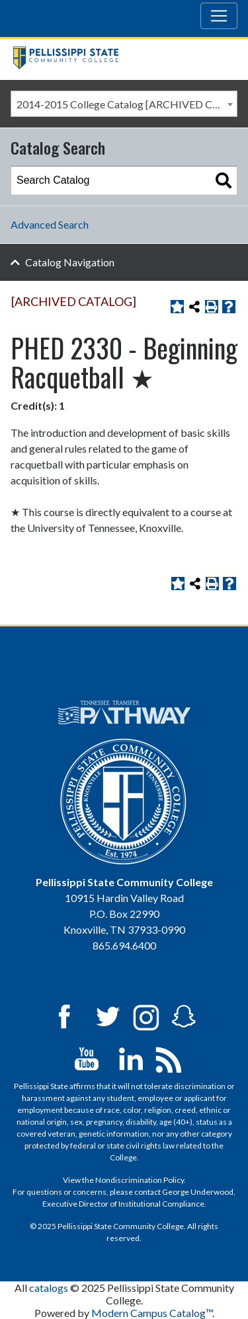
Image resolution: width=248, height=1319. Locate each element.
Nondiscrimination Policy (139, 1180)
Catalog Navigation (69, 262)
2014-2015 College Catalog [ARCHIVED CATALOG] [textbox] (127, 104)
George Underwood (197, 1192)
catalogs (48, 1287)
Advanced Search (50, 224)
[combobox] (124, 104)
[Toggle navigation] (218, 16)
